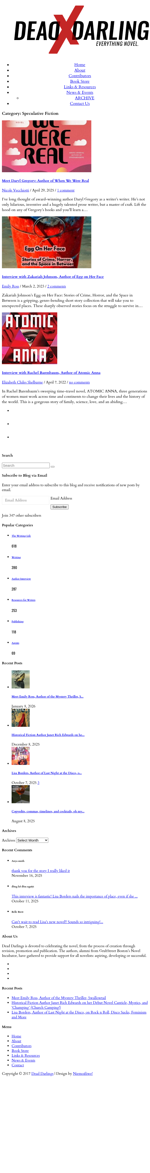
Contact (18, 1065)
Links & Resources (80, 87)
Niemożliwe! (83, 1073)
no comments (79, 382)
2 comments (56, 286)
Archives (8, 840)
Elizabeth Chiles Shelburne (22, 382)
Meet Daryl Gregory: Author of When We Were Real (45, 180)
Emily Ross (10, 286)
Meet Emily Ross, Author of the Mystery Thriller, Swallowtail (59, 997)
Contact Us (80, 103)
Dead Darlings (42, 1073)
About (79, 70)
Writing (16, 557)
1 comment (65, 190)
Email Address (61, 498)
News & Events (79, 92)
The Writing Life (21, 536)
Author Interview (21, 579)
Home (80, 65)
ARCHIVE (84, 98)
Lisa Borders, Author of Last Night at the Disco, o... (47, 773)
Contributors (80, 76)
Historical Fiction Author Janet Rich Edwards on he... (48, 735)
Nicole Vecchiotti (15, 190)
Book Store (80, 81)
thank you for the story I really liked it (41, 870)
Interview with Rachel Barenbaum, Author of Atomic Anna (51, 372)
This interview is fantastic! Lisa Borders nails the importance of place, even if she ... (75, 896)
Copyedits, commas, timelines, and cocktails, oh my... (48, 811)
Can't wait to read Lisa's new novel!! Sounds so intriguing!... (57, 921)
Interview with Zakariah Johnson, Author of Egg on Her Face (53, 276)
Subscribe (59, 507)
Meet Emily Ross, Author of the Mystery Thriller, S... (48, 697)
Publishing (17, 621)
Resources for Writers (24, 600)
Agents (15, 643)
